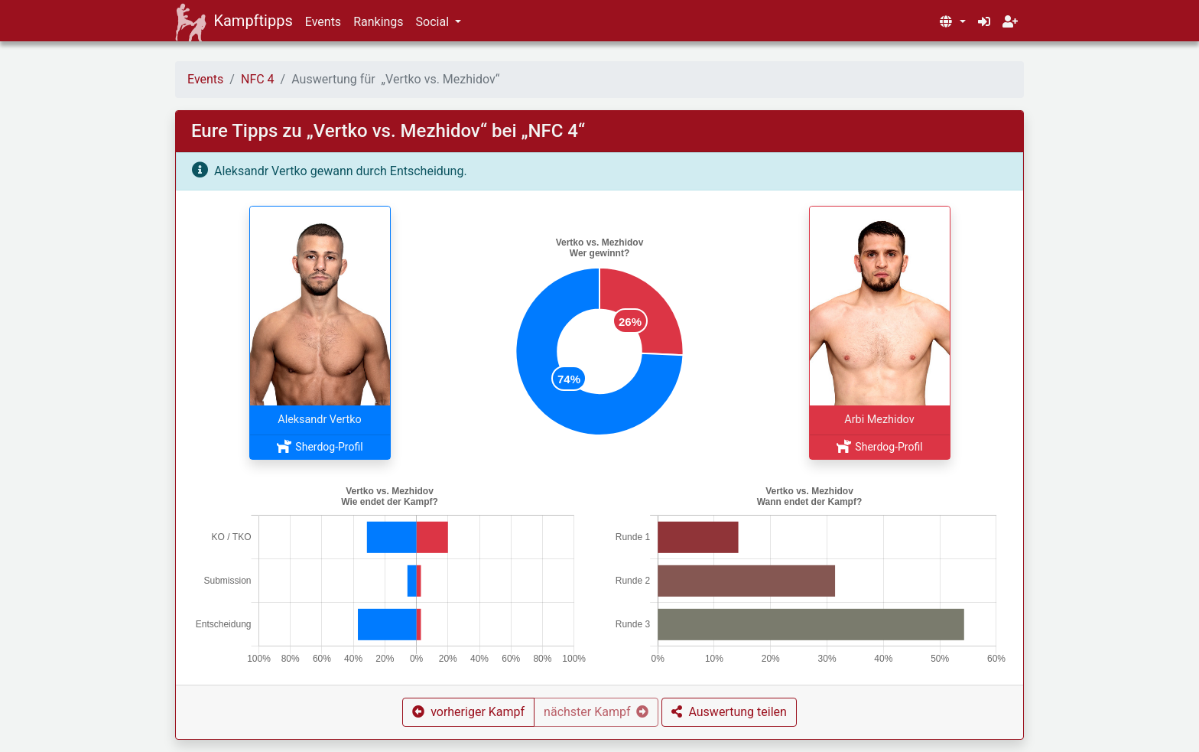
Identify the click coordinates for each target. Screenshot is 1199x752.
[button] (952, 22)
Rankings (378, 22)
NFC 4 (258, 79)
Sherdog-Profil (319, 447)
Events (323, 22)
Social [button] (434, 22)
